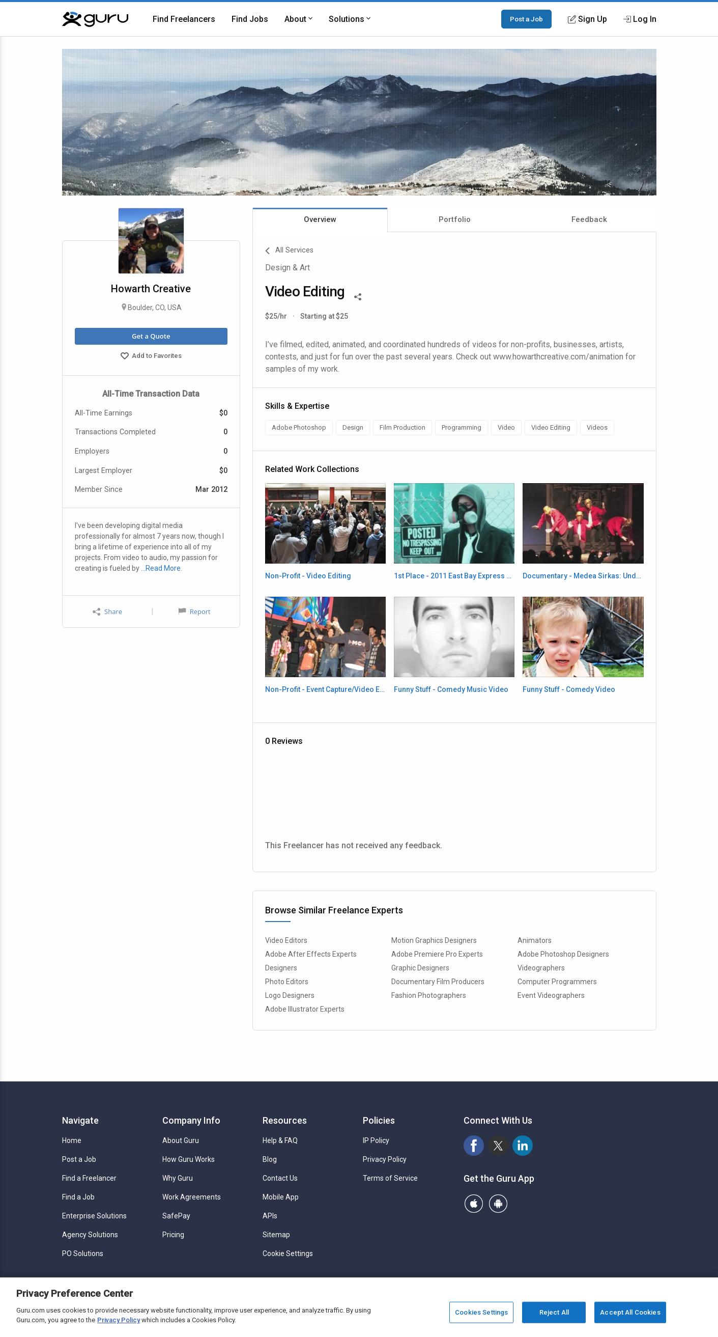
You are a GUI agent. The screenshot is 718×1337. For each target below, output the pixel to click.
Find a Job (78, 1197)
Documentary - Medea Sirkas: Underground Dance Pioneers (583, 576)
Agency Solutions (90, 1235)
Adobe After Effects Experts (311, 954)
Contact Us (280, 1178)
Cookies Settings (481, 1312)
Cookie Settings (288, 1253)
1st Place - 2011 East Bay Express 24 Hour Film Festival (454, 576)
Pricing (173, 1235)
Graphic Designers (420, 968)
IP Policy (376, 1140)
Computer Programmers (557, 982)
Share (107, 612)
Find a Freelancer (89, 1178)
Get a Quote (151, 336)
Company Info (191, 1120)
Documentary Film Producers (437, 982)
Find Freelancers (184, 19)
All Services (289, 251)
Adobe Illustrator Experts (304, 1009)
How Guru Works (188, 1159)
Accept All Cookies (630, 1312)
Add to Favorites (151, 357)
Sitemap (276, 1235)
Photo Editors (286, 982)
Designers (281, 968)
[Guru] (95, 19)
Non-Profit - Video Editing (308, 576)
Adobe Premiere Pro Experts (437, 954)
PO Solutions (82, 1253)
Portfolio (455, 219)
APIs (270, 1216)
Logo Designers (289, 995)
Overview (320, 219)
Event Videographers (551, 995)
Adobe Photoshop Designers (563, 954)
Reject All (554, 1312)
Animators (535, 940)
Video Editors (286, 940)
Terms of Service (390, 1178)
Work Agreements (191, 1197)
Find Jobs (250, 19)
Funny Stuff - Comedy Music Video (451, 689)
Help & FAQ (280, 1140)
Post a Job (526, 19)
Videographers (541, 968)
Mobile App (281, 1197)
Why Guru (177, 1178)
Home (71, 1140)
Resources (285, 1120)
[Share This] (357, 296)
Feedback (589, 219)
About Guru (180, 1140)
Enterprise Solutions (94, 1216)
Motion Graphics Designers (434, 940)
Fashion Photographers (428, 995)
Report (194, 611)
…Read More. (161, 568)
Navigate (80, 1120)
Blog (270, 1159)
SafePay (176, 1216)
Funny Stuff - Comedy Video (569, 689)
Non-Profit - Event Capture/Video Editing (325, 689)
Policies (379, 1120)
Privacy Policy (385, 1159)
